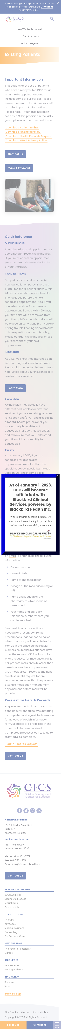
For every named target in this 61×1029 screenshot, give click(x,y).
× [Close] (58, 475)
